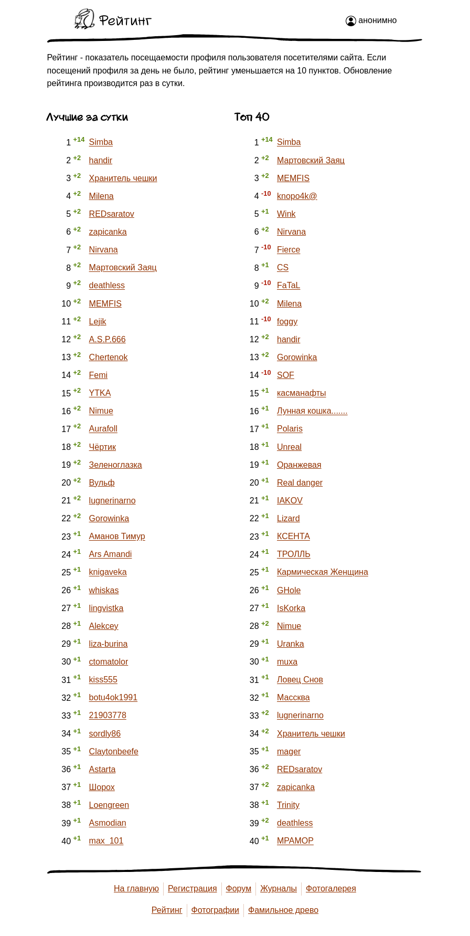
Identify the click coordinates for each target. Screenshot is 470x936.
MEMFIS (105, 303)
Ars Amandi (110, 554)
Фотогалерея (331, 888)
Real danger (300, 482)
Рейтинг (167, 910)
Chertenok (108, 357)
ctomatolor (109, 661)
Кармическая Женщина (322, 572)
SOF (285, 375)
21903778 (107, 715)
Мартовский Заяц (123, 268)
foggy (287, 321)
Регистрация (192, 888)
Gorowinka (109, 518)
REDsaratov (111, 213)
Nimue (101, 411)
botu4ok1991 (113, 697)
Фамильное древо (283, 910)
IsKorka (291, 608)
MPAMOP (295, 841)
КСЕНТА (293, 536)
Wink (286, 213)
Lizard (288, 518)
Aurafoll (103, 429)
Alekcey (104, 626)
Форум (239, 888)
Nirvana (103, 250)
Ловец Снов (300, 680)
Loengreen (109, 805)
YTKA (100, 393)
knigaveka (108, 572)
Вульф (102, 482)
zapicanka (108, 231)
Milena (101, 196)
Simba (101, 142)
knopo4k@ (297, 196)
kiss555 (103, 680)
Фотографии (215, 910)
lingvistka (106, 608)
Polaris (290, 429)
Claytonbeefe (113, 751)
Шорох (102, 787)
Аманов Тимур (117, 536)
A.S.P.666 (107, 339)
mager (289, 751)
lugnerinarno (112, 500)
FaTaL (288, 285)
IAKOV (290, 500)
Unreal (289, 447)
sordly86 (105, 733)
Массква (293, 697)
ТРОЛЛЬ (294, 554)
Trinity (288, 805)
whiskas (104, 590)
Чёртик (102, 447)
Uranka (290, 643)
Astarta (102, 769)
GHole (289, 590)
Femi (98, 375)
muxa (287, 661)
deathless (107, 285)
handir (100, 160)
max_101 (106, 841)
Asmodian (107, 823)
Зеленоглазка (115, 464)
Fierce (288, 250)
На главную (136, 888)
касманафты (301, 393)
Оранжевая (299, 464)
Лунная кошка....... (312, 411)
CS (283, 268)
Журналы (278, 888)
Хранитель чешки (123, 178)
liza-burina (108, 643)
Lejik (97, 321)
